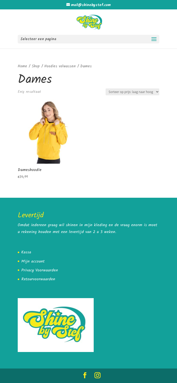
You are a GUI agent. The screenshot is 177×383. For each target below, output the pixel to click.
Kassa (26, 252)
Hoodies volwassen (60, 66)
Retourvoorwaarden (38, 279)
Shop (36, 66)
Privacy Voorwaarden (39, 270)
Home (22, 66)
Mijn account (33, 261)
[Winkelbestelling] (132, 91)
